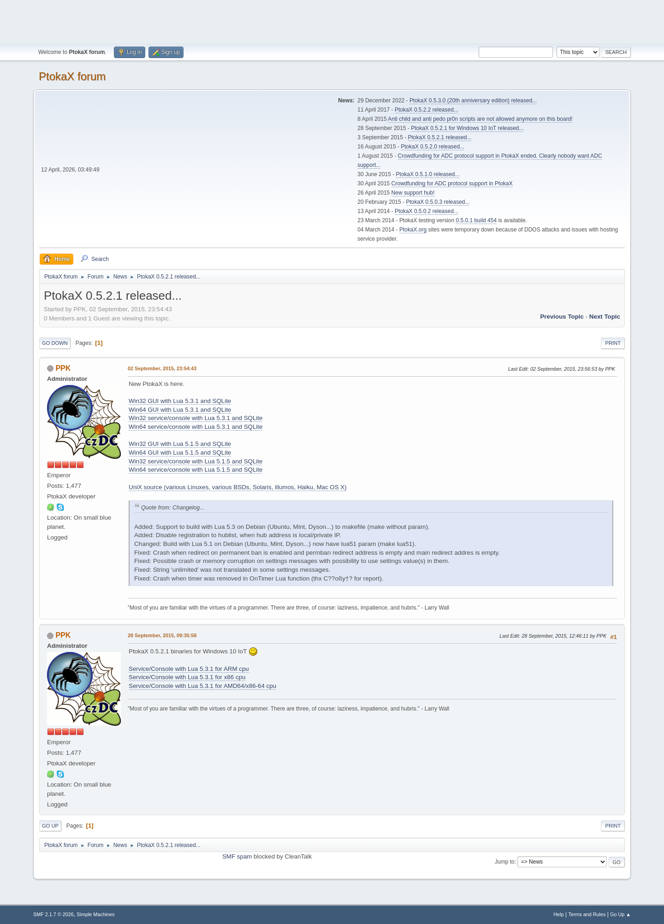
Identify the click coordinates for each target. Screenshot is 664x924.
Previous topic (562, 316)
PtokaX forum (72, 76)
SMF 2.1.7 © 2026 (53, 914)
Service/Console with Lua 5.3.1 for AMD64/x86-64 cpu (202, 685)
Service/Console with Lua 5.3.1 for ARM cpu (189, 668)
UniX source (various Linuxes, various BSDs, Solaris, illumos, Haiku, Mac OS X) (238, 487)
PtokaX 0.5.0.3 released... (438, 202)
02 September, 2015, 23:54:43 (162, 368)
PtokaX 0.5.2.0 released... (432, 146)
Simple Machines (95, 914)
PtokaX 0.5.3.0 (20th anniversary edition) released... (473, 100)
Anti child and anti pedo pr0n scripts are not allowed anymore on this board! (480, 119)
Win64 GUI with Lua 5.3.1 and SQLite (180, 409)
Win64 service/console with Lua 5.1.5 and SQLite (195, 469)
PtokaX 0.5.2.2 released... (426, 110)
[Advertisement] (332, 20)
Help (559, 914)
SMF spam (237, 856)
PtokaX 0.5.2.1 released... (440, 137)
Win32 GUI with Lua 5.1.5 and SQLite (180, 443)
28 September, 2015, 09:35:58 (162, 635)
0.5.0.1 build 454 (476, 220)
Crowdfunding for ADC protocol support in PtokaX (452, 183)
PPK (63, 368)
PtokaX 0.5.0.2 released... (426, 211)
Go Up (50, 826)
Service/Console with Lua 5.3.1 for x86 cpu (187, 677)
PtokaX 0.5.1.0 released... (428, 174)
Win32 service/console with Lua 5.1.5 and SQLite (195, 461)
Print (613, 343)
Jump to (505, 862)
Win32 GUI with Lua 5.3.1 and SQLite (180, 400)
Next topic (604, 316)
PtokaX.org (413, 229)
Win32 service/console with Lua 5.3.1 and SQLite (195, 418)
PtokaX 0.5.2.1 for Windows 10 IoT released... (467, 128)
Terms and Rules (587, 914)
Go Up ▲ (620, 914)
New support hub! (413, 193)
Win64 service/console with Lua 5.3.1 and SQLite (195, 426)
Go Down (55, 343)
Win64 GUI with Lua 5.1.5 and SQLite (180, 452)
